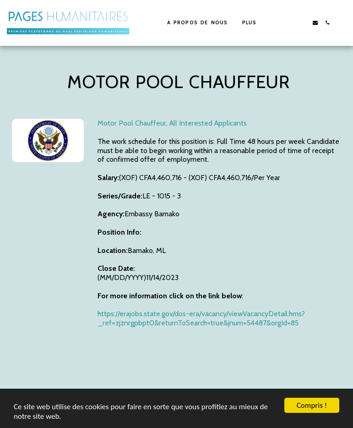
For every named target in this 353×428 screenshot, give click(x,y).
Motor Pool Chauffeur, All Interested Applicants (172, 123)
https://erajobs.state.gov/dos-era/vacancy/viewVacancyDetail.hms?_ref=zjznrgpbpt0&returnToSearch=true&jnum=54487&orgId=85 (201, 318)
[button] (290, 22)
